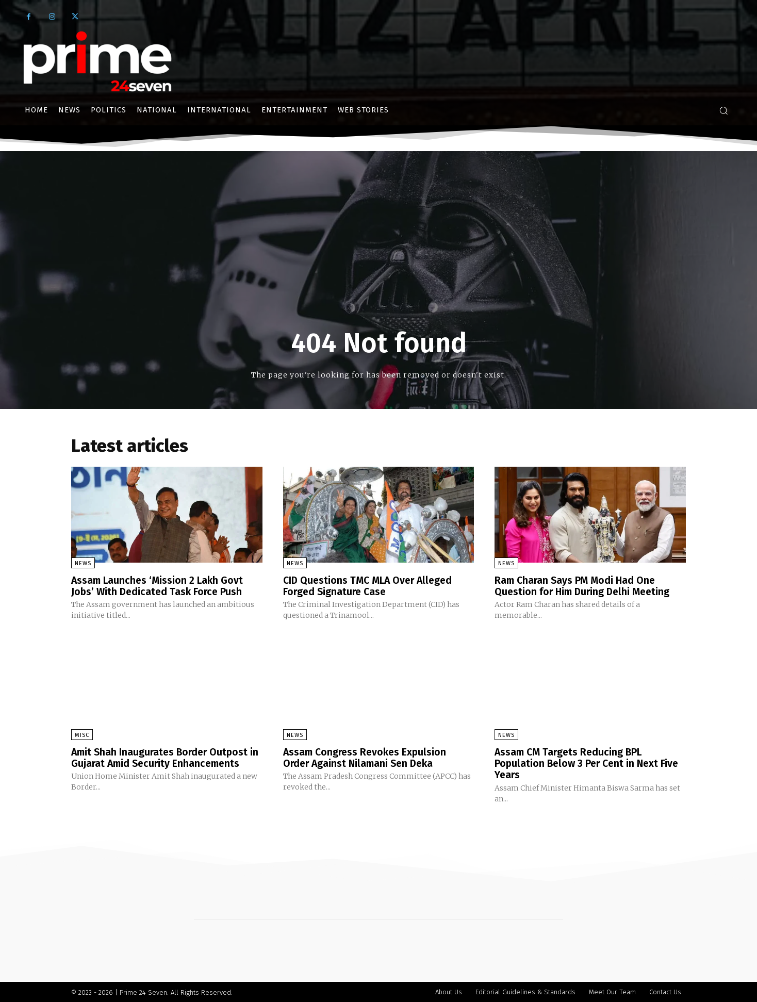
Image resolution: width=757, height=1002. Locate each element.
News (83, 563)
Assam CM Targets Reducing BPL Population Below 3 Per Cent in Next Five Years (589, 762)
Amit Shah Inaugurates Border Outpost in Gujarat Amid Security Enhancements (163, 757)
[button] (723, 110)
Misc (82, 734)
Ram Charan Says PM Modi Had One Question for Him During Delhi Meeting (585, 586)
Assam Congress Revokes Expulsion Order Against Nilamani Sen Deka (367, 757)
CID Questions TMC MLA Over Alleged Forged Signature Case (370, 586)
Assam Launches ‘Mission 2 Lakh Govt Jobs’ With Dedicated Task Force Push (159, 586)
